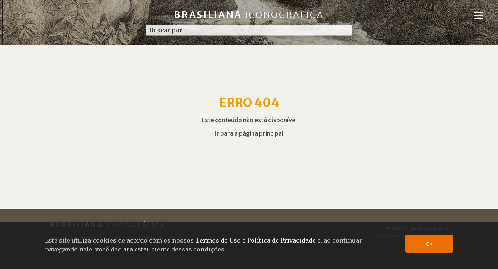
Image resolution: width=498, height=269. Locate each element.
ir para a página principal (249, 133)
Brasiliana (249, 14)
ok (429, 243)
